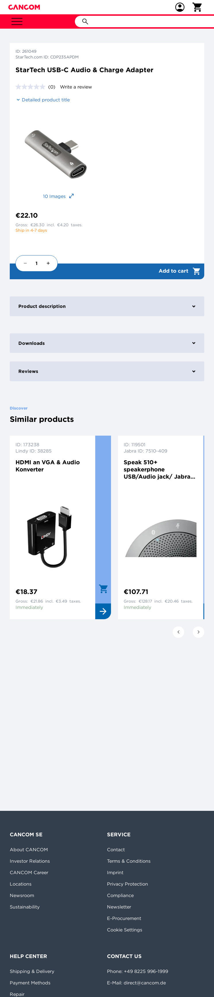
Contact (116, 849)
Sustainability (25, 907)
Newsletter (119, 907)
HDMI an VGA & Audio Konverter (47, 466)
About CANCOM (29, 849)
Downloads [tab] (107, 343)
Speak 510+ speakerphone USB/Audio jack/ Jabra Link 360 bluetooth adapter (157, 469)
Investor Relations (30, 861)
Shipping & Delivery (32, 971)
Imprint (115, 872)
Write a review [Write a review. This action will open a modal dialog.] (76, 87)
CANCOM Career (29, 872)
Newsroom (22, 895)
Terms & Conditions (129, 861)
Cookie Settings (124, 930)
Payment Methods (30, 983)
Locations (21, 884)
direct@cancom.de (145, 983)
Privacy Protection (127, 884)
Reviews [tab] (107, 371)
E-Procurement (124, 918)
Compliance (120, 895)
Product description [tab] (107, 306)
